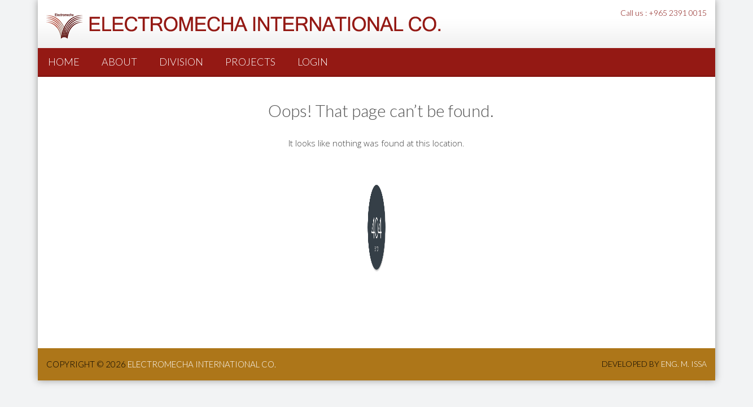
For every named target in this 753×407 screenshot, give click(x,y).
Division (181, 61)
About (119, 61)
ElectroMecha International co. (202, 364)
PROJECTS (250, 61)
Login (312, 61)
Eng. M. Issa (684, 364)
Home (64, 61)
